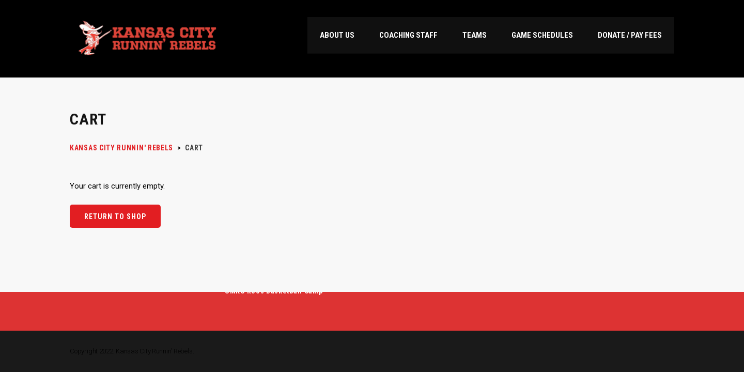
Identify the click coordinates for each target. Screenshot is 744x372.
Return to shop (115, 216)
